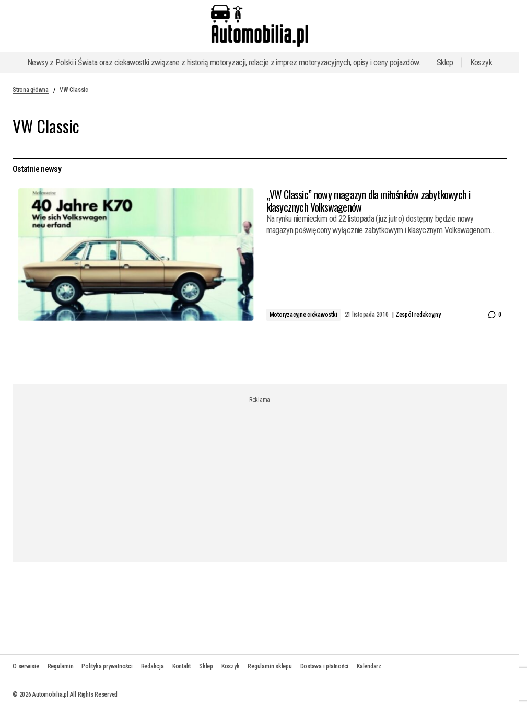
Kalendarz (369, 666)
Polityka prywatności (106, 666)
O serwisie (26, 666)
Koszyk (481, 62)
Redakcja (152, 666)
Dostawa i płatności (324, 666)
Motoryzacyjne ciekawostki (303, 314)
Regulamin (61, 666)
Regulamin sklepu (269, 666)
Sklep (445, 62)
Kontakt (181, 666)
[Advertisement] (263, 476)
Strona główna (31, 90)
